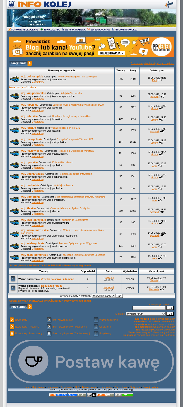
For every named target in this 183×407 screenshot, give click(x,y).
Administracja (89, 387)
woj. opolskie (29, 162)
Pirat (154, 80)
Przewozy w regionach (77, 265)
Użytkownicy (106, 387)
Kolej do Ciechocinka (71, 93)
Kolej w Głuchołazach (63, 162)
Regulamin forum (51, 285)
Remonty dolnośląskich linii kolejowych (77, 76)
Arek (154, 166)
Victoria (154, 108)
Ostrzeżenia (121, 387)
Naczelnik (109, 278)
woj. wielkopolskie (32, 243)
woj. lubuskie (29, 116)
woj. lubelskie (29, 104)
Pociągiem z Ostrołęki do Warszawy (76, 151)
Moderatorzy (37, 82)
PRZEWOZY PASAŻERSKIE (45, 265)
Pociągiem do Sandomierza (74, 220)
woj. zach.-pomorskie (34, 254)
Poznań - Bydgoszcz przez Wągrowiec (78, 243)
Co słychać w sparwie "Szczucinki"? (75, 139)
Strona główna (17, 265)
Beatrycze (154, 97)
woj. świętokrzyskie (33, 219)
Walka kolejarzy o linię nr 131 (65, 128)
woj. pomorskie (30, 196)
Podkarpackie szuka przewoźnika (75, 174)
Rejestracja (38, 387)
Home (27, 387)
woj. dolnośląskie (32, 76)
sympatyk (154, 131)
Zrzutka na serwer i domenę (57, 279)
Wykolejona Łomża (63, 185)
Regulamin (66, 387)
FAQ (77, 387)
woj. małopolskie (31, 139)
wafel (154, 258)
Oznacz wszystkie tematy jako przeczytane (152, 63)
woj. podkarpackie (32, 173)
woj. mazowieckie (32, 150)
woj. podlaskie (30, 185)
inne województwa (22, 87)
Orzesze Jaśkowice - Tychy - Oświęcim (69, 208)
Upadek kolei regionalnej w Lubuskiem (71, 116)
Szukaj (146, 387)
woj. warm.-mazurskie (35, 230)
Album (155, 387)
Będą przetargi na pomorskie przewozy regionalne (80, 197)
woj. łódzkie (28, 127)
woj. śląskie (28, 208)
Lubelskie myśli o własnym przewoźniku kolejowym (78, 105)
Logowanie (52, 387)
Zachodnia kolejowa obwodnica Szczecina (84, 255)
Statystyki (135, 387)
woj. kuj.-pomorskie (33, 93)
